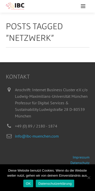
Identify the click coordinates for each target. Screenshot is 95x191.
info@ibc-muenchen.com (37, 136)
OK (28, 183)
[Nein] (88, 177)
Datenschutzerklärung (54, 183)
